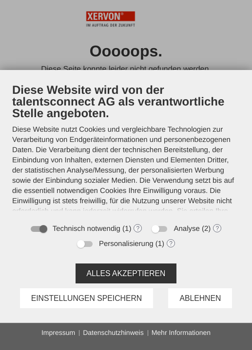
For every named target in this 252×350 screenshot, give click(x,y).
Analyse (186, 229)
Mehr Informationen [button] (181, 332)
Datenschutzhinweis (113, 332)
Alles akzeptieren (126, 273)
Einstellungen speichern (86, 298)
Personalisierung (126, 244)
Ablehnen (200, 298)
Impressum (58, 332)
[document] (126, 150)
